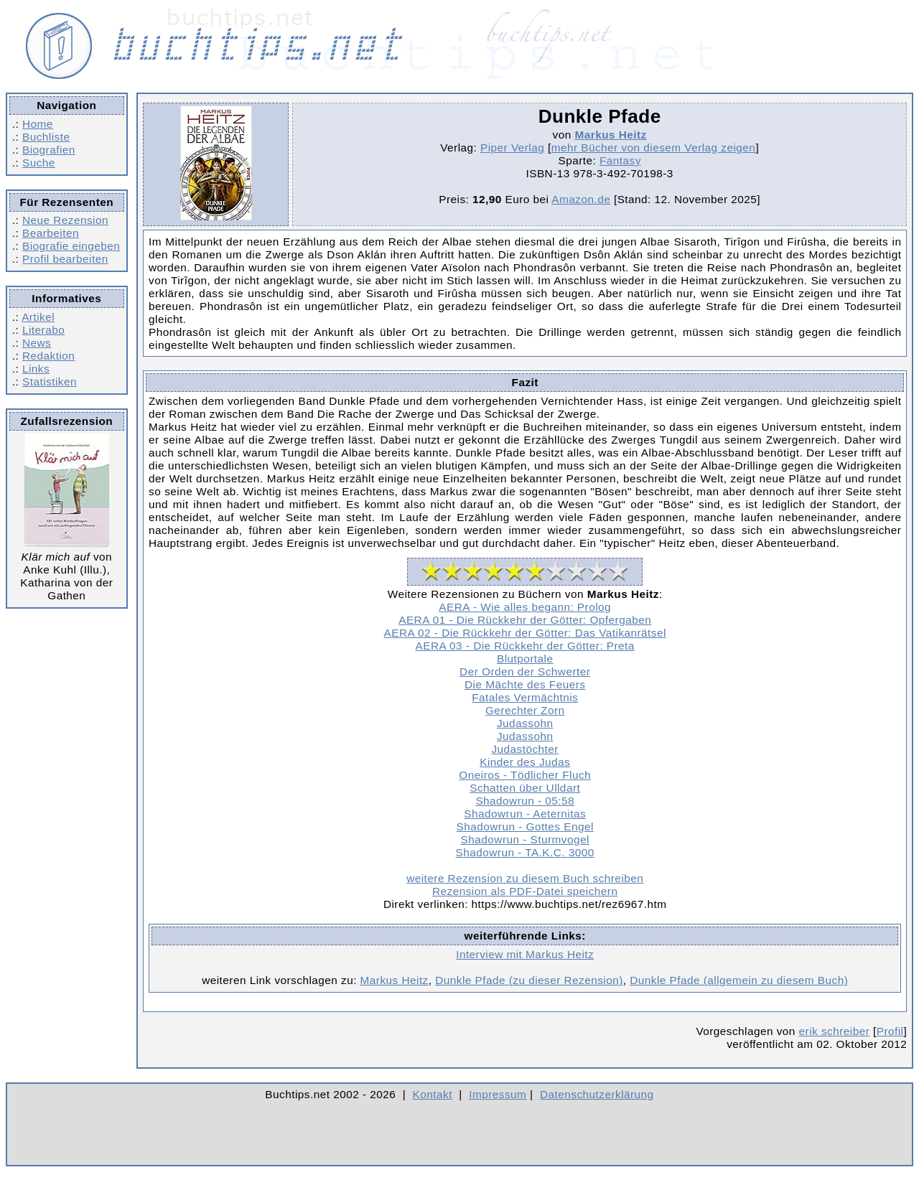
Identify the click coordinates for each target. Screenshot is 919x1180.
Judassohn (525, 723)
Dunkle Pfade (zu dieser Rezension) (529, 980)
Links (36, 368)
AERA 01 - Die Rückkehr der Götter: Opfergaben (524, 620)
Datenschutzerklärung (597, 1094)
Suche (38, 162)
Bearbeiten (50, 233)
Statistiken (49, 381)
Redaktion (48, 356)
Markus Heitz (610, 134)
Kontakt (432, 1094)
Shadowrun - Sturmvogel (525, 839)
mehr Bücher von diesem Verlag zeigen (653, 147)
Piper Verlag (512, 147)
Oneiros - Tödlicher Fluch (525, 775)
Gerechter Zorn (525, 710)
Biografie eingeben (71, 246)
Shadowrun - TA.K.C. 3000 (525, 852)
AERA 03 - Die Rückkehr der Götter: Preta (525, 646)
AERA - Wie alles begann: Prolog (525, 607)
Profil (890, 1031)
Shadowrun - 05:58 (524, 801)
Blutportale (525, 658)
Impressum (497, 1094)
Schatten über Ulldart (525, 788)
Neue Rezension (65, 220)
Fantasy (620, 160)
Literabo (43, 330)
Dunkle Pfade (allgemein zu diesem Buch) (739, 980)
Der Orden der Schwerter (525, 671)
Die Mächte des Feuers (525, 684)
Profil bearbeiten (65, 259)
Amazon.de (580, 199)
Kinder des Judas (525, 762)
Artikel (38, 317)
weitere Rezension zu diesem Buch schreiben (524, 878)
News (36, 343)
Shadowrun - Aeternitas (525, 813)
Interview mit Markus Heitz (525, 954)
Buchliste (46, 137)
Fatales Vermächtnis (525, 697)
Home (37, 124)
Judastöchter (524, 749)
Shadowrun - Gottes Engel (525, 826)
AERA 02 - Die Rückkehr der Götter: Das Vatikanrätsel (525, 633)
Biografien (48, 150)
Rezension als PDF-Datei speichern (525, 891)
